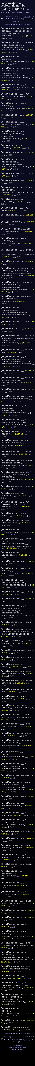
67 (23, 16)
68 (25, 16)
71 (31, 16)
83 (22, 19)
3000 (31, 19)
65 (19, 16)
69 (27, 16)
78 (12, 19)
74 (4, 19)
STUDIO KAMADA (16, 12)
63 (15, 16)
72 (33, 16)
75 (6, 19)
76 (8, 19)
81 (18, 19)
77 (10, 19)
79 (14, 19)
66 (21, 16)
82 (20, 19)
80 (16, 19)
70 (29, 16)
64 (17, 16)
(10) (5, 28)
